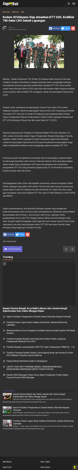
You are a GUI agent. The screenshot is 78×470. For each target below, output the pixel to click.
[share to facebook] (54, 28)
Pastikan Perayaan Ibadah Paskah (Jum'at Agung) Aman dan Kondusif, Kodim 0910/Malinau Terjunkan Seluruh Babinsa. (39, 354)
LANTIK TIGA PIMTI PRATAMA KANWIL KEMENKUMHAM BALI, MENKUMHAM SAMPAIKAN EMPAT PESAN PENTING (34, 368)
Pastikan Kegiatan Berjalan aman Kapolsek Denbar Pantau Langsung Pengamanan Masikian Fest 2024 (36, 340)
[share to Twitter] (65, 28)
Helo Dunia (45, 467)
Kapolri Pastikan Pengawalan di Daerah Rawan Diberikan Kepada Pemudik (38, 316)
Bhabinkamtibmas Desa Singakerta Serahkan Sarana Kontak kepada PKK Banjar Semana (40, 331)
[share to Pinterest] (73, 28)
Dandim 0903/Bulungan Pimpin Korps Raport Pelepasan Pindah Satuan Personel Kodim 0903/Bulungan (37, 376)
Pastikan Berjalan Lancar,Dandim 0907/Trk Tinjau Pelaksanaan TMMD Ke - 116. (40, 347)
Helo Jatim (45, 462)
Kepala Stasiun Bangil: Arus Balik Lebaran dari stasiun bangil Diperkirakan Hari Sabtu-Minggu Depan (35, 309)
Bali (14, 241)
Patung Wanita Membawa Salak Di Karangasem (27, 361)
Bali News (7, 462)
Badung (9, 241)
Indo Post (7, 467)
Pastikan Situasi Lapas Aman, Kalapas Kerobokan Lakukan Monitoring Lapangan (36, 323)
